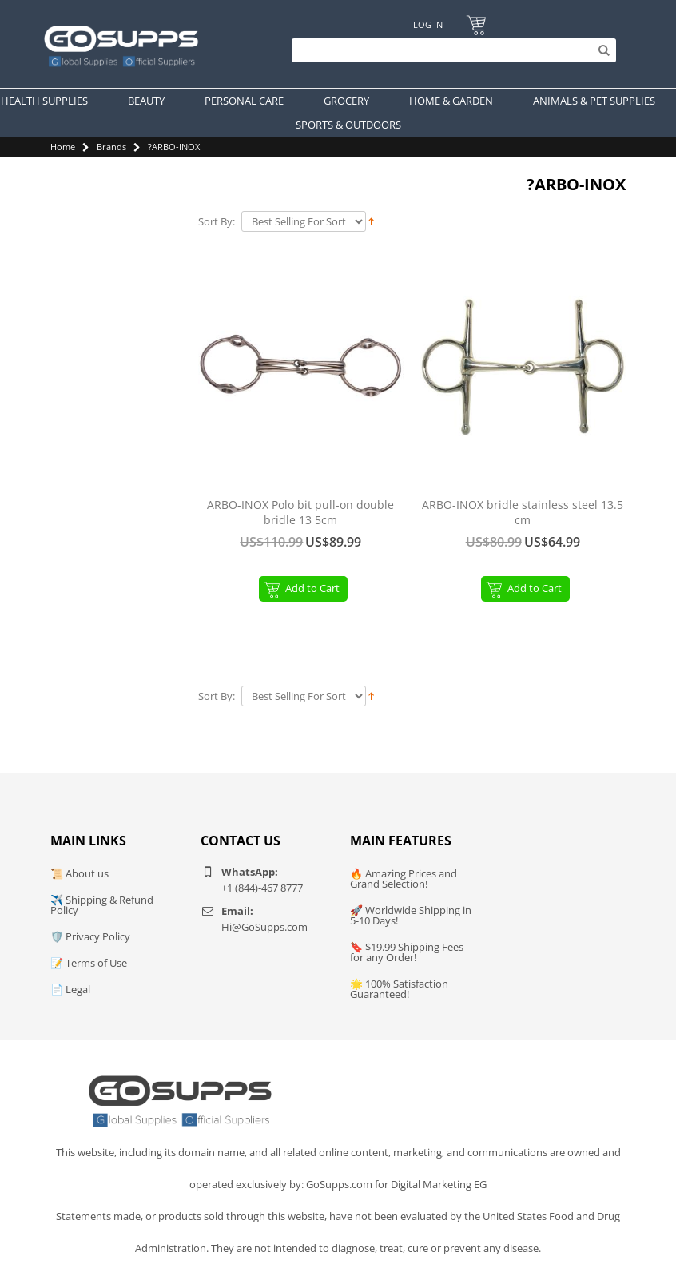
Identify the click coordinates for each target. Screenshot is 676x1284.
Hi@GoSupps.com (264, 927)
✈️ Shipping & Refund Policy (101, 904)
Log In (428, 24)
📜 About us (79, 873)
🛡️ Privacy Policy (90, 936)
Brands (111, 147)
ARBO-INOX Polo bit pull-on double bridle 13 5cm (300, 512)
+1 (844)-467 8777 (262, 888)
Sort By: (216, 222)
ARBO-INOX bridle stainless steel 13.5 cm (522, 512)
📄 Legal (70, 989)
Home (62, 147)
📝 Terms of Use (88, 963)
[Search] (450, 50)
